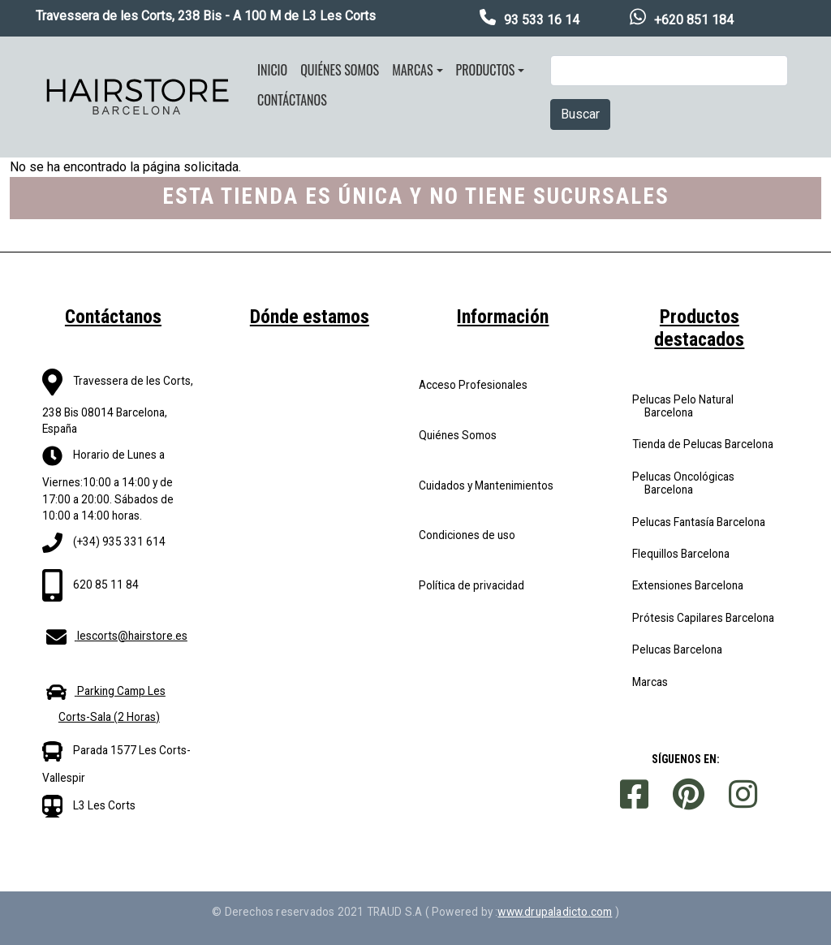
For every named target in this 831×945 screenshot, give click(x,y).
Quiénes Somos (458, 435)
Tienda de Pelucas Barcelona (702, 444)
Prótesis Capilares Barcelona (703, 617)
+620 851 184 (694, 20)
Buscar (580, 114)
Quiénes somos (339, 70)
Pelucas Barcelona (677, 649)
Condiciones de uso (467, 535)
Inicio (272, 70)
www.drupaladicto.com (554, 911)
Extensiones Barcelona (687, 585)
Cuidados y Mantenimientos (486, 485)
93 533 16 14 (541, 20)
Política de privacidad (471, 585)
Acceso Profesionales (473, 384)
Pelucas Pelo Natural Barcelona (683, 406)
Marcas (412, 70)
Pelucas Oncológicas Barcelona (683, 483)
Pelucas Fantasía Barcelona (698, 522)
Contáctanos (292, 100)
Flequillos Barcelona (681, 553)
